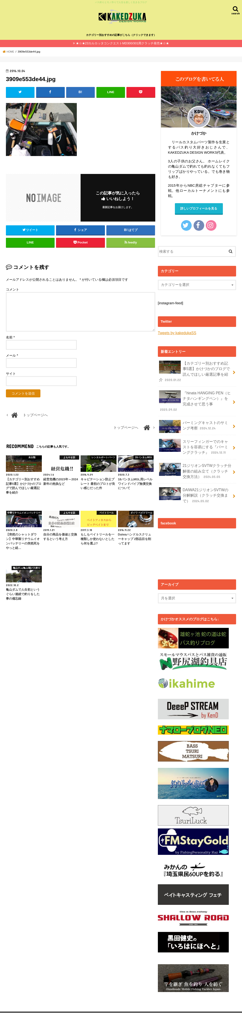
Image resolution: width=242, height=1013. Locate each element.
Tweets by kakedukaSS (176, 333)
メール (12, 355)
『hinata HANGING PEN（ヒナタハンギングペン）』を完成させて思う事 (195, 396)
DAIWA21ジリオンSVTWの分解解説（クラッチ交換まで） (194, 483)
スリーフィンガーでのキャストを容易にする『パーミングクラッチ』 (194, 437)
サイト (11, 373)
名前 (10, 336)
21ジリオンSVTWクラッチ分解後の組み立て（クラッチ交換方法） (194, 460)
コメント (12, 289)
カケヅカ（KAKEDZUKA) (143, 1005)
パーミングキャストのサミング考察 (194, 417)
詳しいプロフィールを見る (198, 208)
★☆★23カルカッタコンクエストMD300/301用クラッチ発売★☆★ (122, 43)
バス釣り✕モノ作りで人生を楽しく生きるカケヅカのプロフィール (55, 1005)
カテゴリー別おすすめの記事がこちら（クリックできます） (121, 34)
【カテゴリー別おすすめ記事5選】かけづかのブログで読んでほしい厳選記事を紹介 (194, 370)
